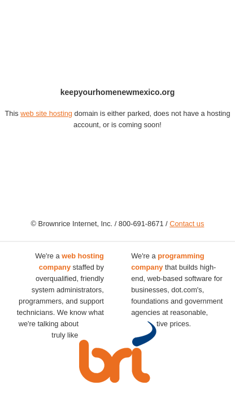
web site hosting (46, 113)
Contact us (186, 223)
